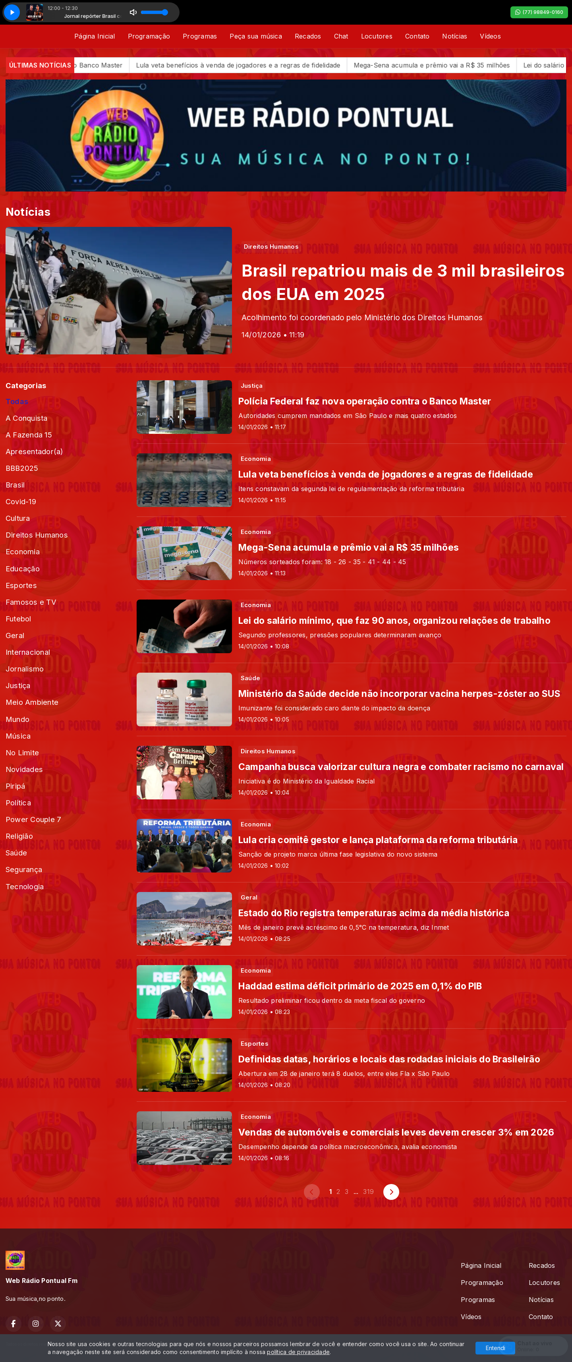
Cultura (18, 518)
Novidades (24, 769)
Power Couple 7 (33, 819)
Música (18, 735)
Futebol (18, 618)
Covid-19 (21, 501)
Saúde (16, 852)
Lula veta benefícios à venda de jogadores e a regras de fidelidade (253, 65)
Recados (308, 36)
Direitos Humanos (37, 534)
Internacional (28, 652)
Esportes (21, 585)
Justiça (18, 685)
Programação (149, 36)
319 (368, 1192)
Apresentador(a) (35, 451)
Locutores (376, 36)
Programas (200, 36)
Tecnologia (25, 886)
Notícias (454, 36)
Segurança (24, 869)
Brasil (15, 484)
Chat (341, 36)
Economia (23, 551)
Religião (19, 836)
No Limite (22, 752)
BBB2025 (22, 468)
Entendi (495, 1348)
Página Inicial (94, 36)
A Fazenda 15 (29, 434)
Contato (417, 36)
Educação (23, 568)
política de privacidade (298, 1351)
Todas (17, 401)
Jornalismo (25, 668)
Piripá (15, 786)
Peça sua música (256, 36)
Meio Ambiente (32, 702)
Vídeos (490, 36)
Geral (15, 635)
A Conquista (27, 418)
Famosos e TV (31, 602)
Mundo (17, 719)
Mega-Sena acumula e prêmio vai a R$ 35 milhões (447, 65)
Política (18, 802)
